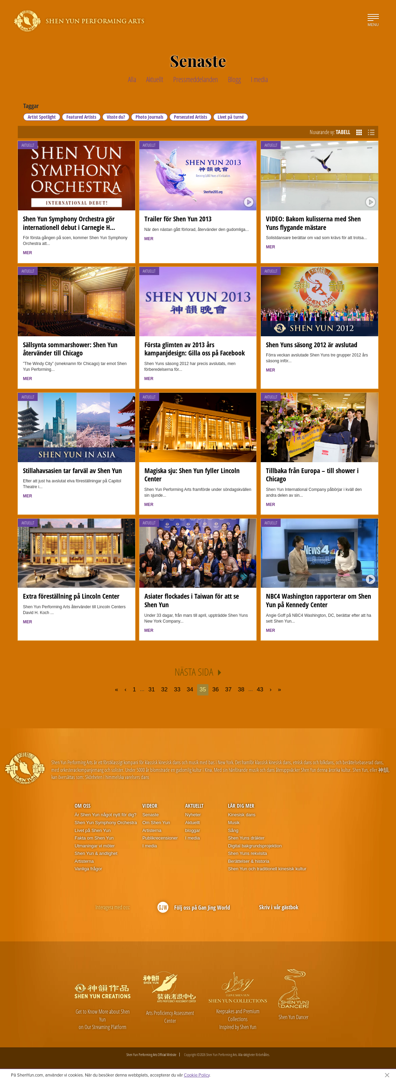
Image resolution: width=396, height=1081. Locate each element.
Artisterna (84, 861)
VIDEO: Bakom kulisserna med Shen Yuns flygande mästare (313, 223)
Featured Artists (81, 117)
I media (149, 845)
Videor (149, 805)
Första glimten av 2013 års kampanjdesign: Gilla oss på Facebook (194, 349)
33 (177, 689)
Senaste (150, 814)
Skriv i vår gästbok (278, 907)
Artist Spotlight (42, 117)
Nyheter (193, 814)
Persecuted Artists (190, 117)
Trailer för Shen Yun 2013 (178, 218)
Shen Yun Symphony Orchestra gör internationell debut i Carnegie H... (69, 223)
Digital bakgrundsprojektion (255, 845)
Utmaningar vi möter (95, 845)
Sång (233, 830)
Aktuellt (28, 145)
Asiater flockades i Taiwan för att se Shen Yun (191, 600)
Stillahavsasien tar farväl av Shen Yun (72, 470)
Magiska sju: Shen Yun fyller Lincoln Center (192, 475)
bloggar (192, 830)
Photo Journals (149, 117)
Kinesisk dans (241, 814)
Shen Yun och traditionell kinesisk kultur (267, 868)
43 (260, 689)
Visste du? (116, 117)
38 (241, 689)
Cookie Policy (196, 1075)
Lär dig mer (241, 805)
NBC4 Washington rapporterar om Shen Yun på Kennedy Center (318, 600)
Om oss (82, 805)
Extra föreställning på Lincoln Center (71, 596)
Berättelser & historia (248, 861)
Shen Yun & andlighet (96, 853)
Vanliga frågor (88, 868)
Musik (234, 822)
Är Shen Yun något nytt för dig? (105, 814)
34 (190, 689)
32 (164, 689)
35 (203, 689)
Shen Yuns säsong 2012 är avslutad (311, 344)
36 (215, 689)
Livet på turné (231, 117)
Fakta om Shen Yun (94, 838)
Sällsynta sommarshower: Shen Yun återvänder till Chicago (70, 349)
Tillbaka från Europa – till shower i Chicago (312, 475)
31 (151, 689)
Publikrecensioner (160, 838)
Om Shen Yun (156, 822)
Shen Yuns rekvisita (247, 853)
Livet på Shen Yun (93, 830)
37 (228, 689)
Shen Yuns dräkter (246, 838)
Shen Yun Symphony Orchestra (106, 822)
